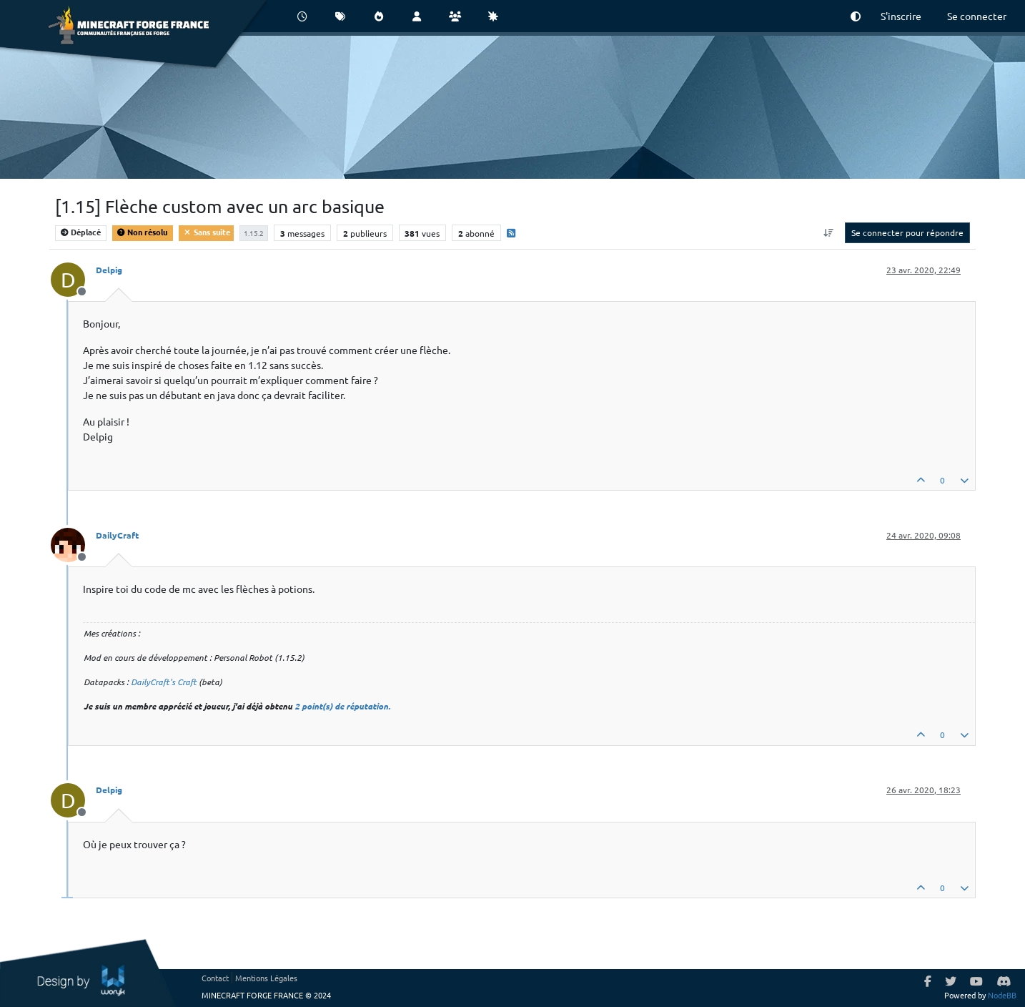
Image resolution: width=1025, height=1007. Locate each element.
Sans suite (206, 231)
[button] (856, 16)
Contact (215, 977)
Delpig (109, 269)
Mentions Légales (266, 977)
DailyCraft (117, 535)
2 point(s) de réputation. (342, 706)
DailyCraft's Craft (164, 681)
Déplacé (81, 231)
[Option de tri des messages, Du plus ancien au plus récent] (829, 232)
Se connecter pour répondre (907, 232)
